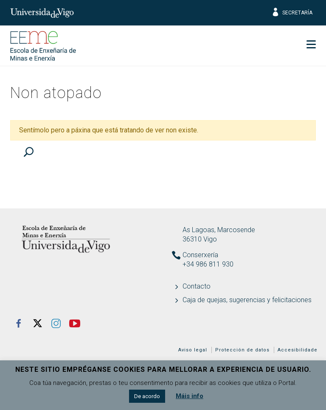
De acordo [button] (147, 396)
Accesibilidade (298, 350)
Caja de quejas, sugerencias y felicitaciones (247, 300)
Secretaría (291, 13)
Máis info (189, 396)
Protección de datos (242, 350)
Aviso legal (192, 350)
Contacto (197, 286)
